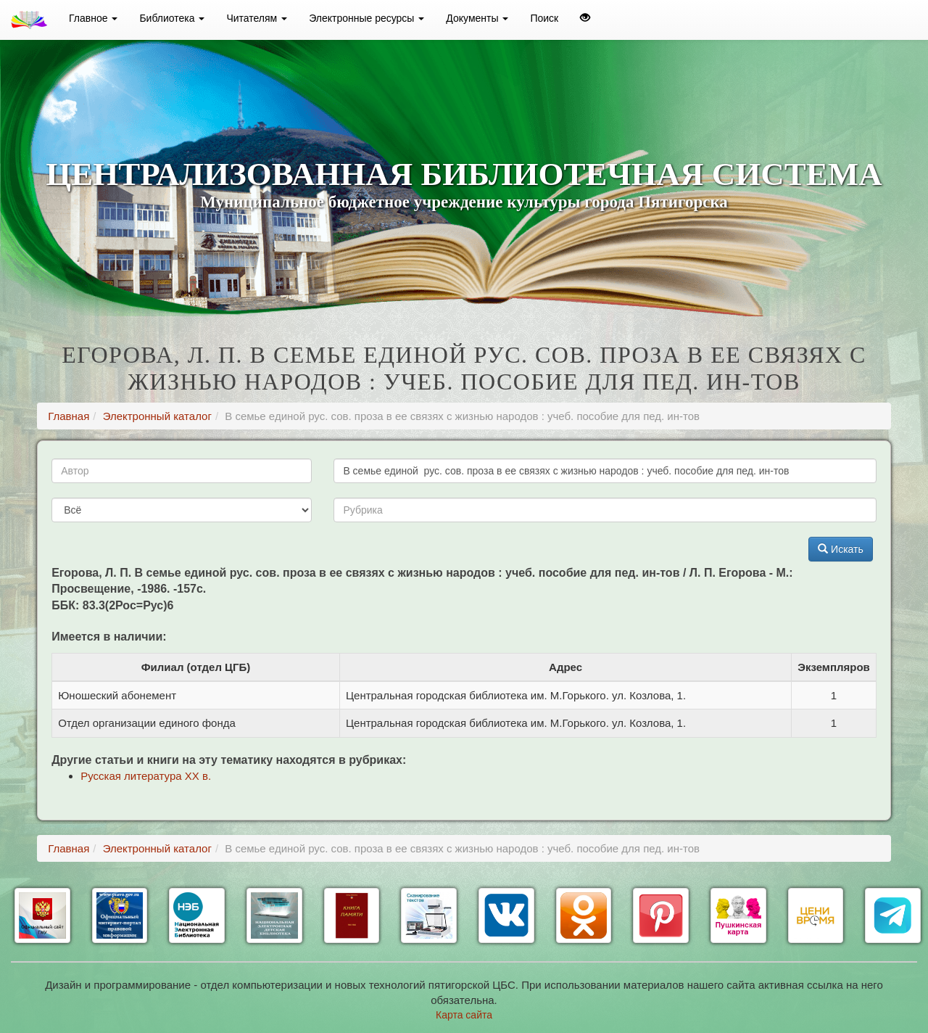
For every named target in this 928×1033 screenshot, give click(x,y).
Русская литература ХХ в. (145, 776)
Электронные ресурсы (366, 18)
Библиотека (171, 18)
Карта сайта (464, 1015)
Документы (477, 18)
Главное (93, 18)
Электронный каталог (157, 416)
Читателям (256, 18)
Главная (68, 416)
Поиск (544, 18)
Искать (840, 549)
